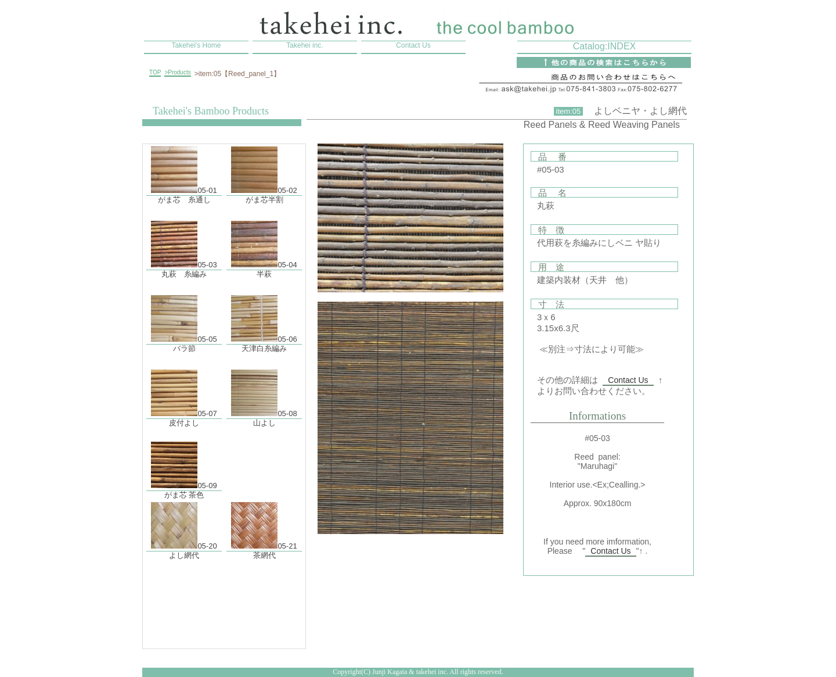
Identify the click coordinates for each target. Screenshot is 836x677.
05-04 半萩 (264, 245)
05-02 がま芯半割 (264, 171)
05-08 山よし (264, 394)
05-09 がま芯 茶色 (184, 466)
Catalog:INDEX (604, 46)
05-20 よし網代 (184, 526)
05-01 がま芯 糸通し (184, 171)
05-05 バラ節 (184, 320)
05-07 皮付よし (184, 394)
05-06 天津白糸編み (264, 320)
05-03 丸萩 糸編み (184, 245)
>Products (177, 72)
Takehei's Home (196, 45)
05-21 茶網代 (264, 526)
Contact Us (413, 45)
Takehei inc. (304, 45)
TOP (155, 72)
